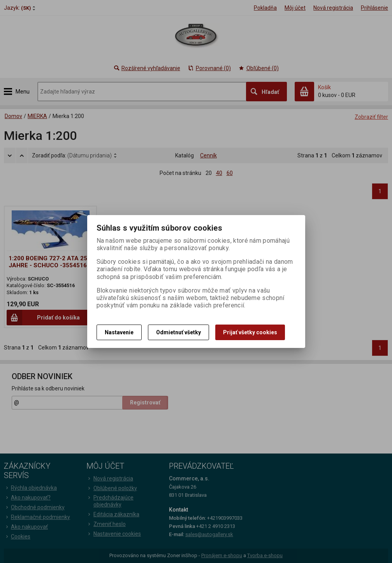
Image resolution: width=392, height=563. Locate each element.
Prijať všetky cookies (250, 332)
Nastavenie (119, 332)
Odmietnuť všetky (178, 332)
